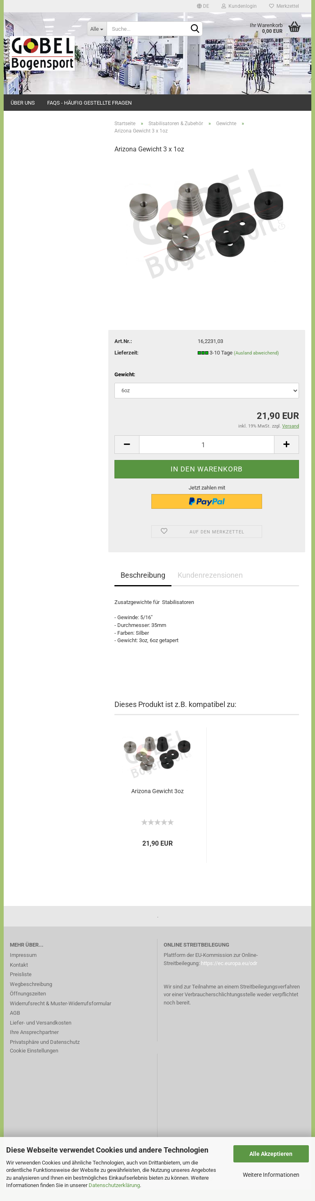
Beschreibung (143, 587)
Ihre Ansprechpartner (34, 1044)
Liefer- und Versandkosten (40, 1034)
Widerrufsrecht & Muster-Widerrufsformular (60, 1015)
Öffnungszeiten (28, 1005)
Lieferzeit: (126, 364)
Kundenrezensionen (210, 587)
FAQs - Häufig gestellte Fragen (89, 103)
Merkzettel (284, 6)
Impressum (23, 967)
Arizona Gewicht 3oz (157, 802)
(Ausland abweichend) (256, 364)
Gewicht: (124, 386)
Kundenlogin (239, 6)
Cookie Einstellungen (34, 1062)
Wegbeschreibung (31, 996)
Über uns (23, 103)
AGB (15, 1025)
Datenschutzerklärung (114, 1185)
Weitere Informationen (271, 1174)
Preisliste (21, 986)
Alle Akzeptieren (270, 1154)
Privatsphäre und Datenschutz (45, 1053)
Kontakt (19, 976)
